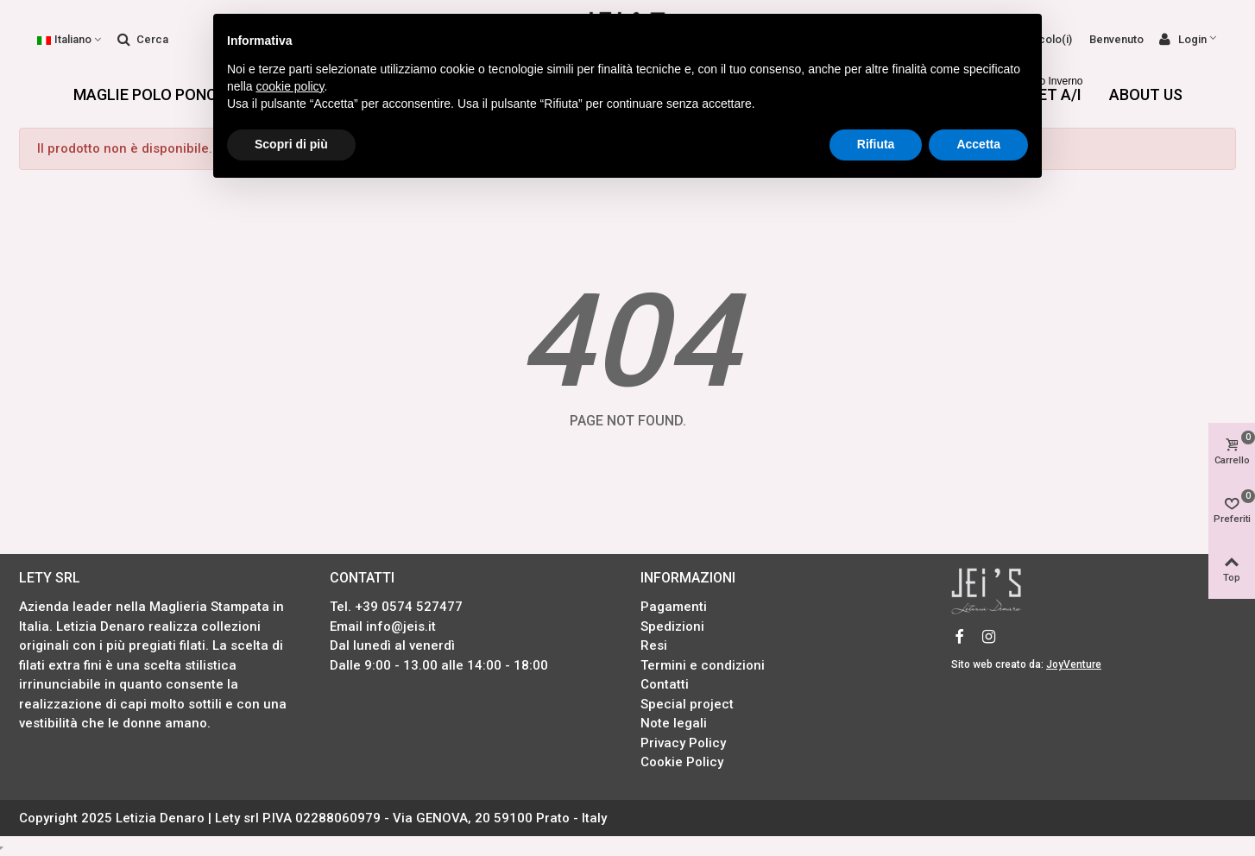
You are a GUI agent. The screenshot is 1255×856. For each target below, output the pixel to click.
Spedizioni (672, 626)
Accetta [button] (978, 144)
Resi (653, 645)
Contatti (664, 684)
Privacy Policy (683, 743)
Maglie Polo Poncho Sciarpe (188, 94)
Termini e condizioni (702, 665)
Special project (687, 704)
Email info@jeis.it (383, 626)
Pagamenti (673, 606)
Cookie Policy (681, 762)
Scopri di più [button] (291, 144)
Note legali (673, 723)
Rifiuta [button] (876, 144)
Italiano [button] (70, 39)
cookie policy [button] (289, 86)
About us (1145, 94)
